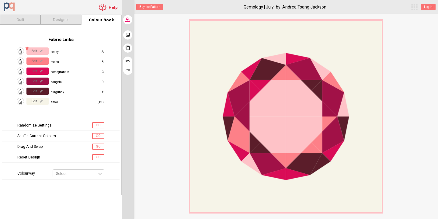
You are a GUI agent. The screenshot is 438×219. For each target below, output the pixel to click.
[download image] (127, 35)
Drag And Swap (30, 146)
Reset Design (28, 157)
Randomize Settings (34, 125)
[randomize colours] (127, 19)
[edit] (41, 51)
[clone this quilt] (127, 48)
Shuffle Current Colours (36, 136)
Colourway (26, 173)
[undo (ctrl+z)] (127, 61)
